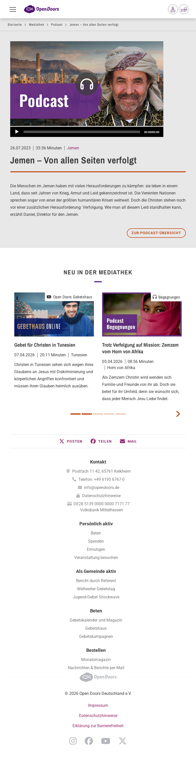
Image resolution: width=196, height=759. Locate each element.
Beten (96, 533)
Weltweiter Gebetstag (96, 588)
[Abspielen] (16, 131)
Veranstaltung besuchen (96, 557)
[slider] (81, 132)
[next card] (178, 413)
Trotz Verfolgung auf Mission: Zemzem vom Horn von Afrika (140, 348)
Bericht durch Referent (96, 580)
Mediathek (36, 24)
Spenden (96, 541)
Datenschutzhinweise (101, 495)
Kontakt (98, 462)
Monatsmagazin (96, 659)
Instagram (73, 741)
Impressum (98, 705)
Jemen (73, 148)
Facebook (89, 741)
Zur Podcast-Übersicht (156, 233)
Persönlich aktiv (96, 523)
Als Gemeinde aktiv (96, 571)
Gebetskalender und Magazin (96, 620)
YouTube (105, 741)
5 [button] (120, 414)
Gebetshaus (96, 628)
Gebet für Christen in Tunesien (44, 344)
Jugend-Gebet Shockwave (96, 597)
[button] (70, 441)
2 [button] (87, 414)
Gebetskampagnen (96, 636)
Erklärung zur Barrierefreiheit (98, 725)
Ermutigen (96, 549)
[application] (86, 132)
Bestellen (96, 650)
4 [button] (109, 414)
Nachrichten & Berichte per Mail (96, 667)
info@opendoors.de (101, 487)
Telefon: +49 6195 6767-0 (101, 479)
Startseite (15, 24)
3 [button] (98, 414)
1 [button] (75, 414)
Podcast (57, 24)
